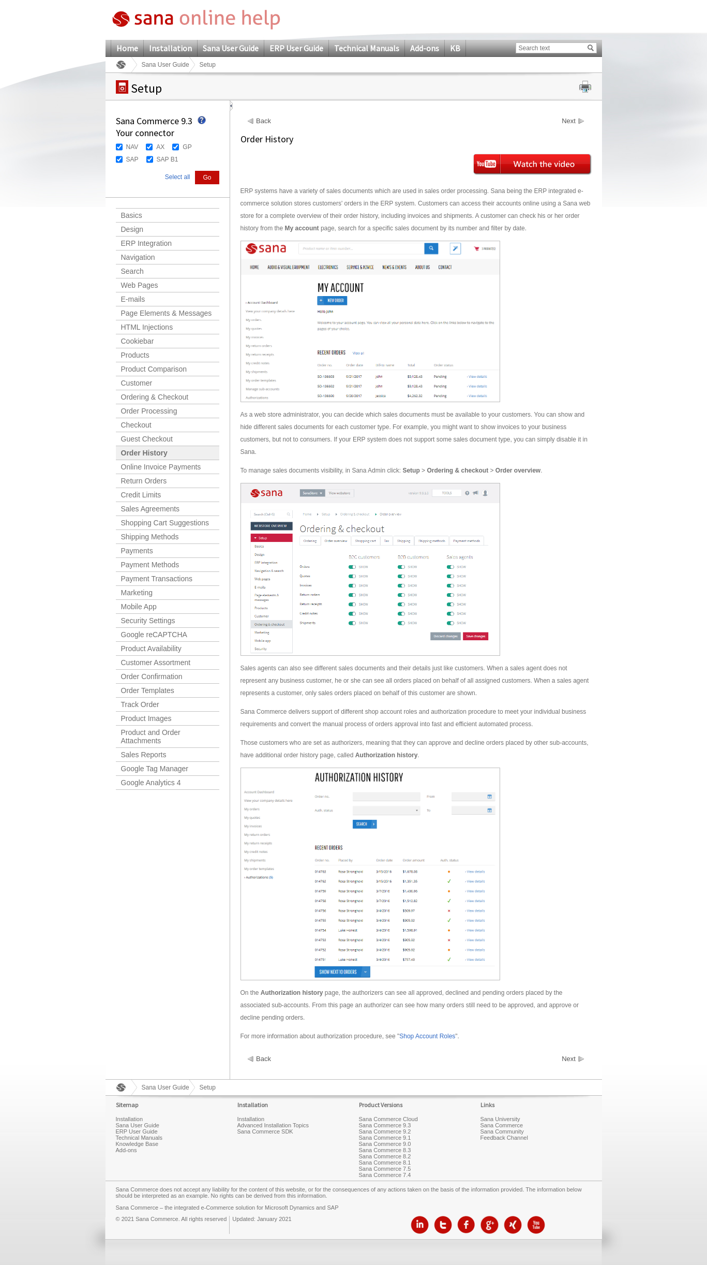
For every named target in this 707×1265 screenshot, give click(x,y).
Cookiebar (137, 341)
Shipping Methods (150, 537)
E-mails (133, 299)
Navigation (138, 257)
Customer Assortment (156, 662)
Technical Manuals (366, 48)
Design (132, 229)
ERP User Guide (296, 48)
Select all (177, 177)
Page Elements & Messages (166, 313)
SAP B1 (167, 159)
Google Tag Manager (155, 768)
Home (127, 48)
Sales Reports (144, 755)
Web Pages (139, 285)
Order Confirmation (152, 676)
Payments (137, 551)
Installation (170, 48)
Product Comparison (154, 369)
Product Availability (151, 648)
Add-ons (424, 48)
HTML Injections (147, 327)
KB (455, 48)
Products (135, 355)
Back (263, 121)
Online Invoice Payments (161, 467)
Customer (137, 383)
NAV (132, 147)
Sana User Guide (231, 48)
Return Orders (144, 481)
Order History (144, 453)
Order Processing (149, 411)
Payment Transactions (157, 579)
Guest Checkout (147, 439)
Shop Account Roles (427, 1036)
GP (187, 147)
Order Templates (147, 690)
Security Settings (148, 620)
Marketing (137, 593)
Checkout (136, 425)
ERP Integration (146, 243)
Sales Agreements (150, 509)
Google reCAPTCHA (154, 634)
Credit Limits (141, 495)
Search (132, 271)
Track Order (140, 704)
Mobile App (139, 606)
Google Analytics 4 (151, 782)
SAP (132, 159)
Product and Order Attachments (150, 736)
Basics (131, 215)
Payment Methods (150, 565)
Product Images (146, 718)
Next (569, 121)
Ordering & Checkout (155, 397)
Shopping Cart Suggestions (165, 523)
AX (160, 147)
